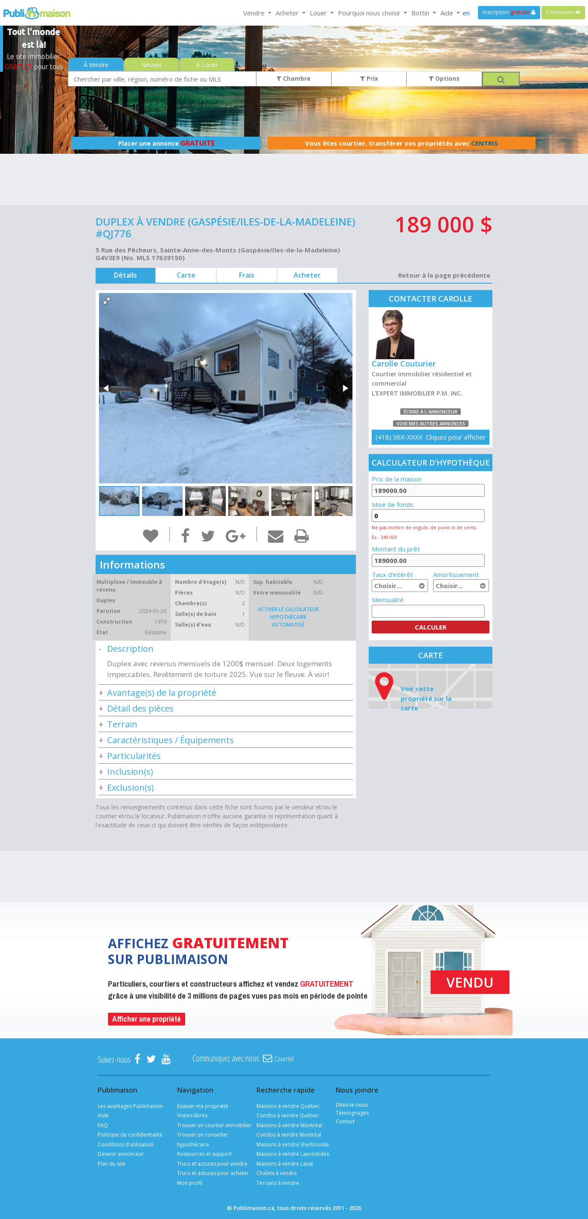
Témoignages (352, 1112)
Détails (125, 275)
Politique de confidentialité (130, 1134)
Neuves (151, 65)
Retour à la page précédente (444, 275)
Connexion (563, 12)
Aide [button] (447, 13)
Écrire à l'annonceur (430, 411)
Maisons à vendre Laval (284, 1163)
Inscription (509, 12)
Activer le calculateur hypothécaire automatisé (288, 617)
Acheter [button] (288, 13)
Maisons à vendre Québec (288, 1106)
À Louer (207, 65)
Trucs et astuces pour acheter (213, 1173)
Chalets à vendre (276, 1173)
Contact (345, 1121)
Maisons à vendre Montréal (289, 1125)
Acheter (307, 275)
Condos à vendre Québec (287, 1115)
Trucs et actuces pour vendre (212, 1163)
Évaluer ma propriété (202, 1106)
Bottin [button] (421, 13)
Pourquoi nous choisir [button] (370, 13)
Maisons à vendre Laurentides (292, 1153)
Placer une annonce (166, 143)
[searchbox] (162, 79)
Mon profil (189, 1183)
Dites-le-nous (352, 1104)
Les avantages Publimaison (130, 1106)
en (466, 13)
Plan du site (111, 1163)
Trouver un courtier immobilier (214, 1125)
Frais (246, 275)
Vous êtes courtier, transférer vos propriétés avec (401, 143)
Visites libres (192, 1115)
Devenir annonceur (121, 1153)
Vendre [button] (254, 13)
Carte (186, 275)
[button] (107, 301)
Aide (103, 1115)
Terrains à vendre (277, 1183)
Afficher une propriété (146, 1019)
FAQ (103, 1125)
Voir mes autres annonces (430, 423)
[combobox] (162, 79)
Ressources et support (204, 1153)
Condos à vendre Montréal (288, 1134)
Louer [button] (319, 13)
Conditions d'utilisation (126, 1144)
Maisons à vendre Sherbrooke (292, 1144)
